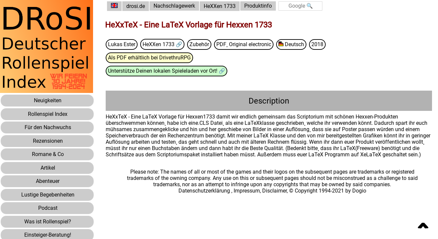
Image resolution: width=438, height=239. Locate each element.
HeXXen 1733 (221, 6)
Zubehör (201, 44)
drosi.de (137, 6)
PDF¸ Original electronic (245, 44)
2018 (319, 44)
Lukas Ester (123, 44)
